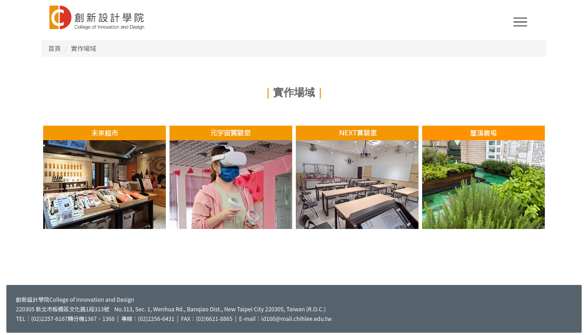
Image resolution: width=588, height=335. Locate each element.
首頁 (54, 48)
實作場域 (83, 48)
